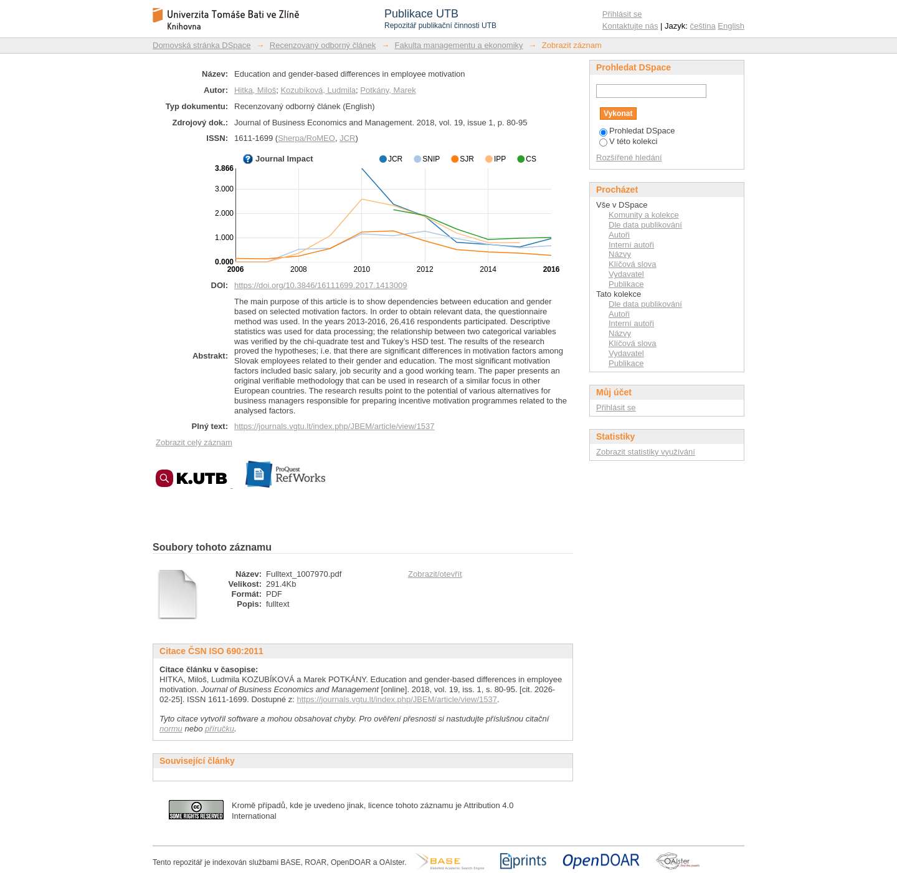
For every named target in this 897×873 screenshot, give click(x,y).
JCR (347, 138)
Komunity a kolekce (644, 214)
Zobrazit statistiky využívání (645, 451)
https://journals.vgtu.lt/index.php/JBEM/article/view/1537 (334, 426)
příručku (219, 728)
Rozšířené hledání (629, 157)
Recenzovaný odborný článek (323, 45)
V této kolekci (628, 141)
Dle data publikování (645, 224)
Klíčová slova (633, 264)
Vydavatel (626, 274)
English (731, 26)
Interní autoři (631, 244)
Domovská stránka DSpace (202, 45)
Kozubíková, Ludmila (318, 90)
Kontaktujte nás (630, 26)
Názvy (620, 254)
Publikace (626, 284)
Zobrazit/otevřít (435, 574)
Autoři (619, 234)
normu (171, 728)
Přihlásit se (622, 14)
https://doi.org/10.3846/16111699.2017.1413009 (320, 285)
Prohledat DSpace (637, 130)
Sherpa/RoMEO (306, 138)
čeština (703, 26)
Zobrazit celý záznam (194, 442)
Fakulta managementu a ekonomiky (459, 45)
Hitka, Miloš (255, 90)
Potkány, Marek (387, 90)
